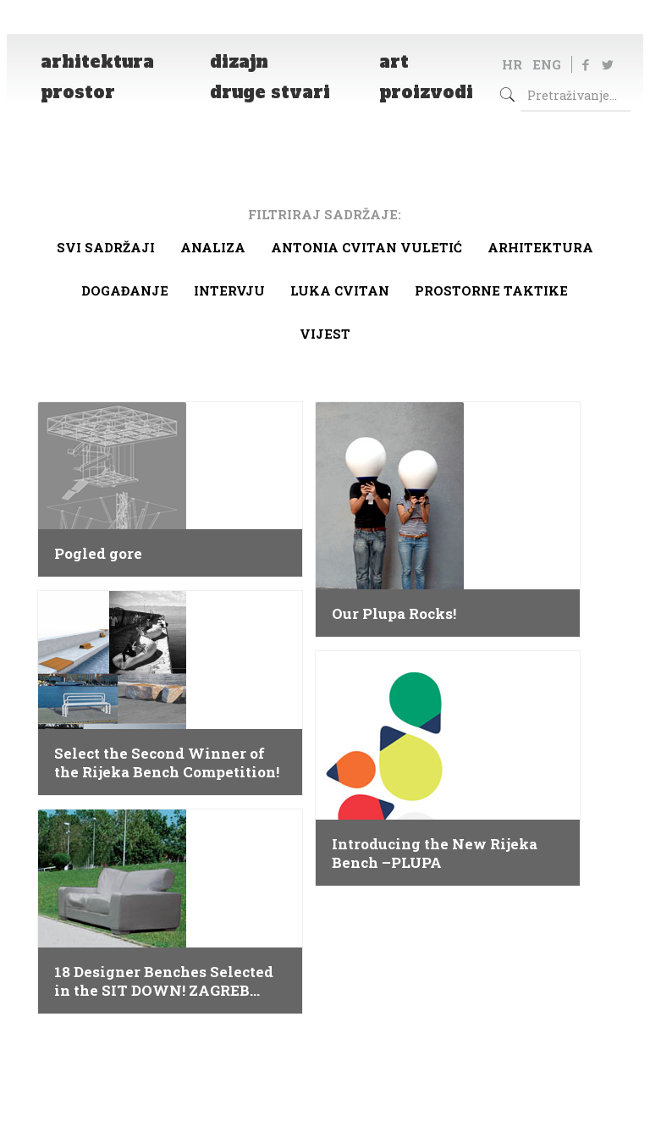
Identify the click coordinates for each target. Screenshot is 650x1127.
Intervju (229, 290)
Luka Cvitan (339, 290)
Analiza (212, 247)
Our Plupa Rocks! (394, 614)
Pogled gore (98, 553)
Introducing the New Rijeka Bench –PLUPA (434, 853)
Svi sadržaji (106, 247)
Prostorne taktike (491, 290)
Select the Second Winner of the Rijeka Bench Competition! (166, 763)
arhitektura (540, 247)
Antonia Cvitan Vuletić (366, 247)
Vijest (325, 333)
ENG (546, 64)
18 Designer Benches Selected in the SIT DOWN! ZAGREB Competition (163, 981)
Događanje (124, 290)
